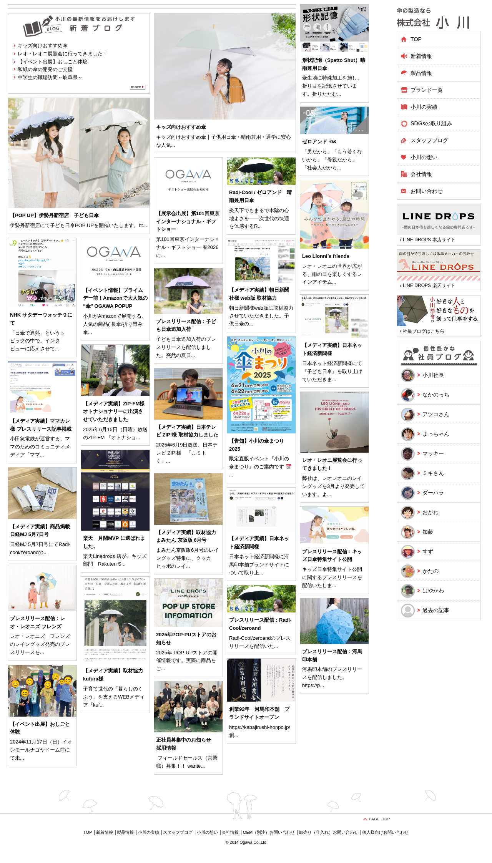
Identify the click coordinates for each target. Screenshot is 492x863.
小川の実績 (424, 107)
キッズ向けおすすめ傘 (43, 45)
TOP (416, 39)
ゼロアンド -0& (319, 141)
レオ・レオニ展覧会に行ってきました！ (63, 53)
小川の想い (424, 157)
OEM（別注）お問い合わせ (269, 832)
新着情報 (421, 56)
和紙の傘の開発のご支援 (45, 69)
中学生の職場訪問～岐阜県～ (50, 77)
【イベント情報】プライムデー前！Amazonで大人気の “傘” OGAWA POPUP (115, 298)
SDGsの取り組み (431, 123)
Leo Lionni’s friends (325, 256)
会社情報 (421, 174)
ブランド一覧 (427, 90)
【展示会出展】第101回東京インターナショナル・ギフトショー (187, 221)
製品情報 (125, 832)
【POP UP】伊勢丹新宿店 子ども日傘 (54, 215)
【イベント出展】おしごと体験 (53, 62)
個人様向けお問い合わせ (385, 832)
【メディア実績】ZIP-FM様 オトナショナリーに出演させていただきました (114, 412)
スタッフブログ (429, 140)
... (173, 145)
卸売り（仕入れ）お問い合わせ (328, 832)
